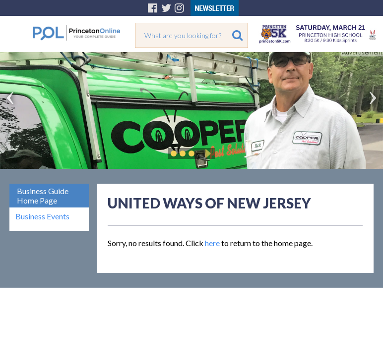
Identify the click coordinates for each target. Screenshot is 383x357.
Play (206, 153)
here (212, 243)
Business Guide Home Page (42, 195)
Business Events (42, 216)
